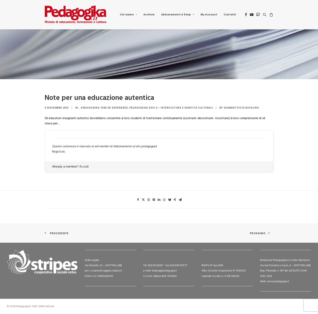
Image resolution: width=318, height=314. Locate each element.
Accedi (84, 166)
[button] (245, 14)
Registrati (58, 151)
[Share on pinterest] (153, 199)
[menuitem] (128, 14)
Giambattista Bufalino (241, 107)
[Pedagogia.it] (75, 14)
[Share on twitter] (143, 199)
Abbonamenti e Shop (177, 14)
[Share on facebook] (137, 199)
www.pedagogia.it (278, 281)
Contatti (230, 14)
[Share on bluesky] (169, 199)
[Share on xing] (174, 199)
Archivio (149, 14)
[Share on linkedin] (159, 199)
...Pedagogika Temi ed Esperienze (103, 107)
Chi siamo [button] (128, 14)
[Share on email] (180, 199)
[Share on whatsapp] (164, 199)
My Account (209, 14)
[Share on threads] (148, 199)
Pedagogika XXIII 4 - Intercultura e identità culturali (171, 107)
